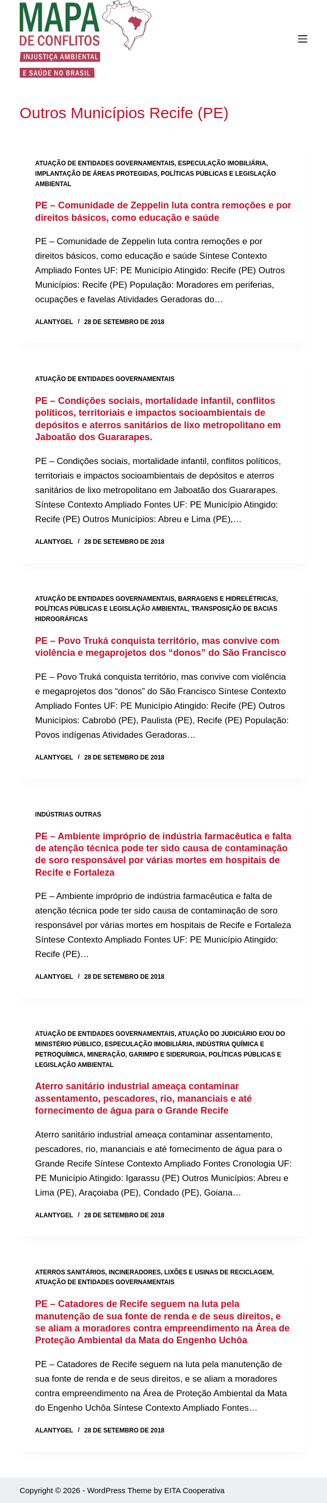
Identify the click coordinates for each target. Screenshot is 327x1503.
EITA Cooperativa (194, 1490)
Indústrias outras (68, 814)
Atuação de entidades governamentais (105, 163)
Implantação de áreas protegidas (96, 173)
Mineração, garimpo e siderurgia (146, 1054)
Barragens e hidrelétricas (227, 598)
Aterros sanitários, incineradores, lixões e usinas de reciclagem (153, 1272)
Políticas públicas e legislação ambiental (111, 608)
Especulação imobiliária (222, 163)
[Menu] (302, 39)
